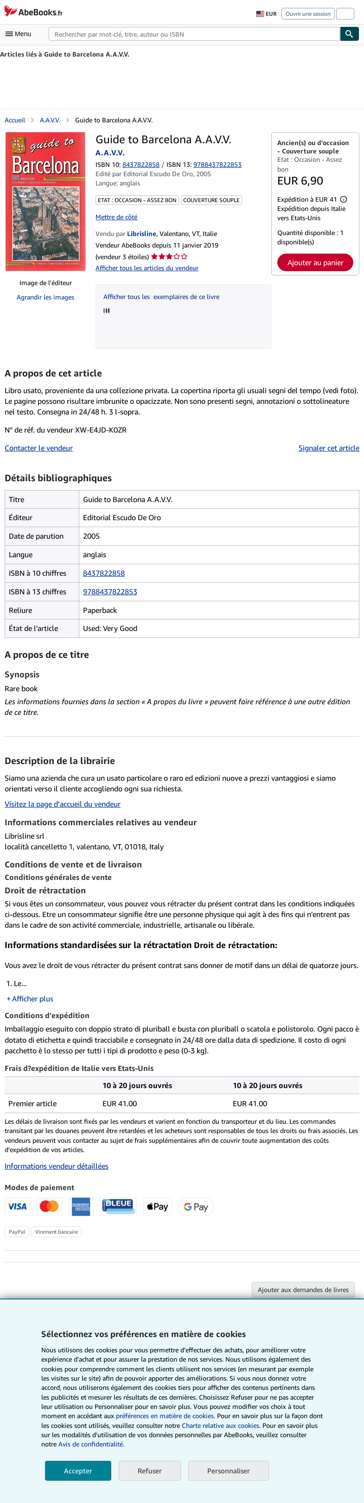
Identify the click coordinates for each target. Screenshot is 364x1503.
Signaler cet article (329, 447)
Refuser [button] (150, 1470)
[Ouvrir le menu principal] (20, 34)
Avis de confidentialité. (91, 1444)
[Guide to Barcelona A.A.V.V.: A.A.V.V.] (46, 201)
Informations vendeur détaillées (57, 1166)
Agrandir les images (45, 297)
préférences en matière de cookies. (165, 1416)
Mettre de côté (116, 217)
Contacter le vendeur (39, 447)
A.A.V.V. (50, 120)
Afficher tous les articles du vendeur (147, 268)
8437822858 (141, 164)
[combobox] (194, 34)
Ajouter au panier (315, 262)
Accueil (15, 120)
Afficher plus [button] (32, 998)
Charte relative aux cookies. (222, 1425)
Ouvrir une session (308, 13)
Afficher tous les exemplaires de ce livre (161, 296)
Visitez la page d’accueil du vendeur (63, 804)
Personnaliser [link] (228, 1470)
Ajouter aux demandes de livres (303, 1289)
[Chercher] (349, 34)
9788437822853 (110, 591)
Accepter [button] (78, 1470)
